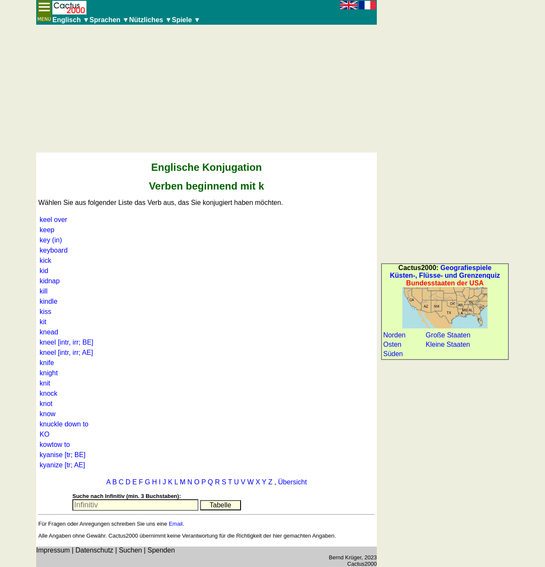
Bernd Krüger (345, 557)
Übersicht (292, 482)
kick (46, 260)
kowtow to (55, 444)
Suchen (130, 550)
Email (176, 524)
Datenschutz (94, 550)
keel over (53, 219)
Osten (392, 344)
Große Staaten (448, 335)
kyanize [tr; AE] (62, 465)
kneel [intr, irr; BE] (66, 342)
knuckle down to (64, 424)
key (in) (51, 240)
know (47, 413)
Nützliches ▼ (150, 19)
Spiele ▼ (186, 19)
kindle (48, 301)
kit (43, 321)
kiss (46, 311)
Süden (393, 353)
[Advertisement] (206, 88)
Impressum (53, 550)
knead (49, 332)
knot (46, 403)
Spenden (161, 550)
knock (48, 393)
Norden (394, 335)
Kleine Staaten (448, 344)
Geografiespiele (465, 267)
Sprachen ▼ (109, 19)
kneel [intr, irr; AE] (66, 352)
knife (47, 362)
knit (45, 383)
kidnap (50, 281)
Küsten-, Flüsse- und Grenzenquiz (445, 275)
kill (44, 291)
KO (44, 434)
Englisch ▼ (70, 19)
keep (47, 229)
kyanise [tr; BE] (63, 454)
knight (49, 373)
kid (44, 270)
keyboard (54, 250)
